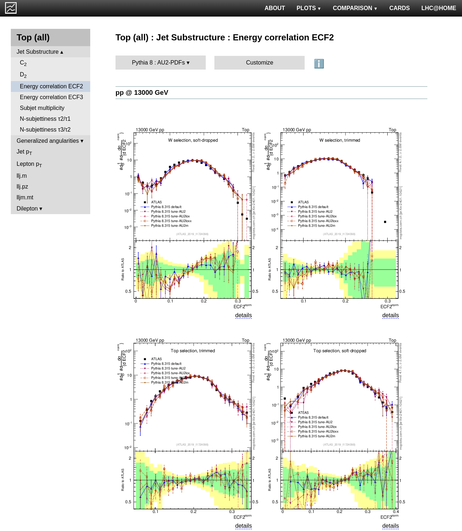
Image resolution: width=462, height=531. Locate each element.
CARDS (399, 8)
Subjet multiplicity (42, 108)
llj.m (22, 176)
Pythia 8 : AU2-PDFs (158, 62)
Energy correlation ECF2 (51, 86)
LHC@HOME (439, 8)
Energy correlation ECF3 (51, 97)
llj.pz (22, 186)
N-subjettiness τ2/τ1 (45, 119)
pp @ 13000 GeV (142, 92)
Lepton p (29, 164)
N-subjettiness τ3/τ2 (45, 130)
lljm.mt (25, 197)
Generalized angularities (48, 141)
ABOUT (275, 8)
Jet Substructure (38, 52)
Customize (260, 62)
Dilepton (27, 208)
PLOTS (309, 8)
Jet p (24, 152)
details (243, 315)
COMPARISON (355, 8)
